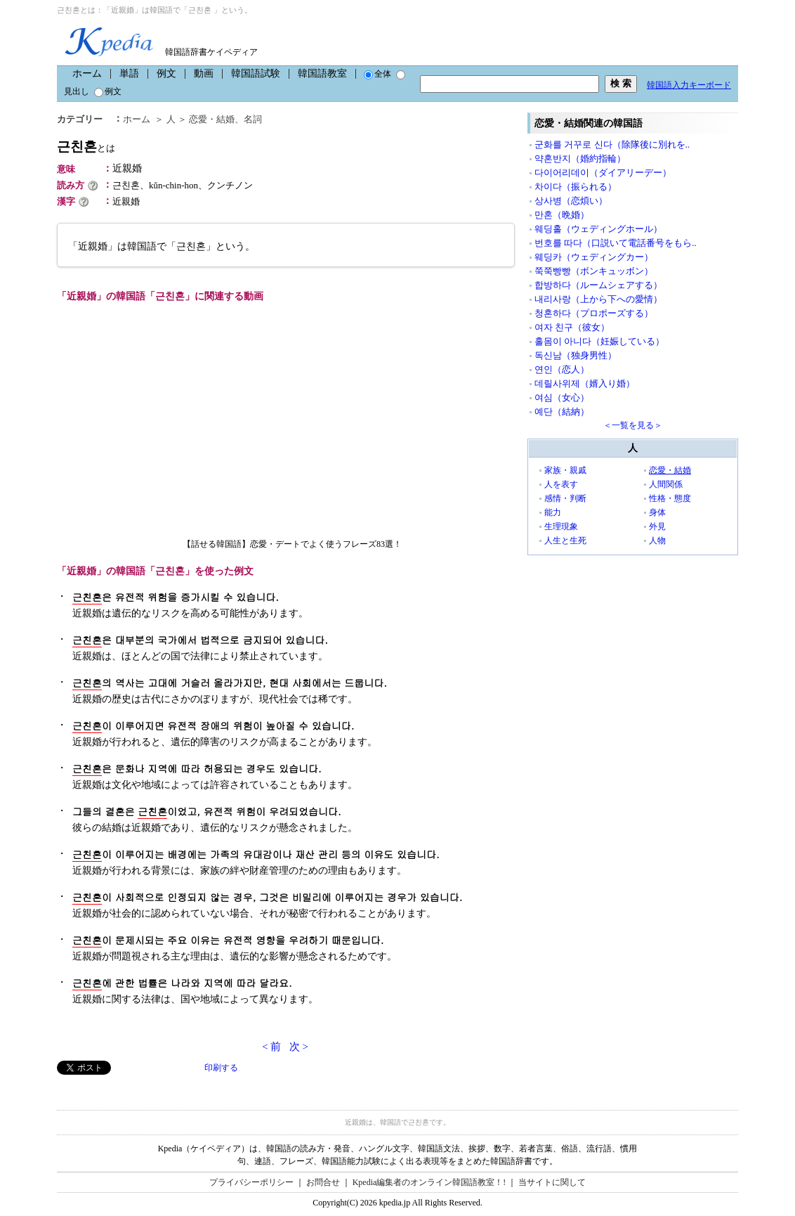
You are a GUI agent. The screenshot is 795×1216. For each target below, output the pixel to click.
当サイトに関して (552, 1182)
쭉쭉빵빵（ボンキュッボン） (593, 271)
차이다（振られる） (575, 186)
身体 (657, 512)
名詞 (253, 119)
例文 (166, 73)
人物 (657, 540)
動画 (203, 73)
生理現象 (561, 526)
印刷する (221, 1068)
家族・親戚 (565, 470)
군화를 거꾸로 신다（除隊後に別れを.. (612, 144)
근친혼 (86, 146)
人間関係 (666, 484)
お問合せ (323, 1182)
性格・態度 (670, 498)
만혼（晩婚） (561, 214)
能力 (552, 512)
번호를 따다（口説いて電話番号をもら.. (615, 243)
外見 (657, 526)
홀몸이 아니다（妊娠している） (599, 341)
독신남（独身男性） (575, 355)
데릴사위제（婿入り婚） (584, 383)
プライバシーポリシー (251, 1182)
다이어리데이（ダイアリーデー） (602, 172)
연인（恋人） (561, 369)
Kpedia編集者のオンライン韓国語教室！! (429, 1182)
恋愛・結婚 (212, 119)
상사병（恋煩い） (570, 200)
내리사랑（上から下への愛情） (598, 299)
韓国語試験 (255, 73)
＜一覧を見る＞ (632, 425)
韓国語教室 (322, 73)
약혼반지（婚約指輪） (580, 158)
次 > (298, 1046)
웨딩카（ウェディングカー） (593, 257)
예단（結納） (561, 411)
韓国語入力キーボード (689, 85)
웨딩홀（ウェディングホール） (598, 229)
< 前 (271, 1046)
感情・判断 (565, 498)
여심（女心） (561, 397)
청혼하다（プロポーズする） (593, 313)
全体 (377, 74)
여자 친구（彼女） (572, 327)
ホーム (87, 73)
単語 (129, 73)
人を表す (561, 484)
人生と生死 (565, 540)
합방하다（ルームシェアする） (598, 285)
